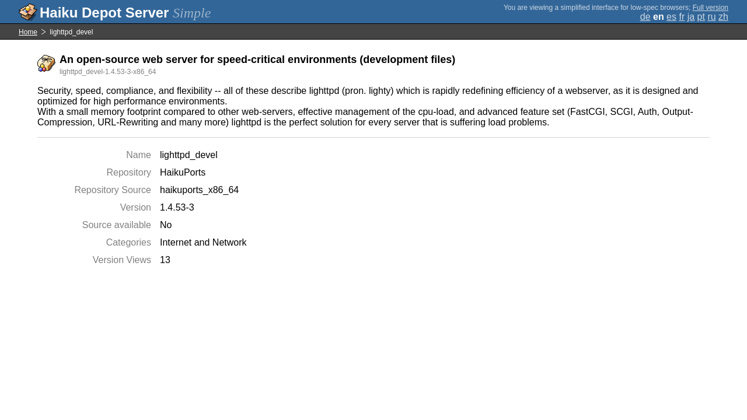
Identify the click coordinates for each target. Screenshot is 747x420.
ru (711, 17)
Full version (710, 8)
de (645, 17)
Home (28, 32)
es (671, 17)
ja (690, 17)
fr (682, 17)
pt (701, 17)
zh (723, 17)
